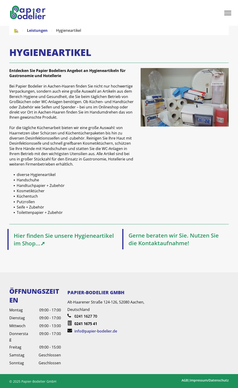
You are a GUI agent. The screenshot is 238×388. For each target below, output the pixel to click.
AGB (185, 380)
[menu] (228, 13)
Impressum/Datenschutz (209, 380)
